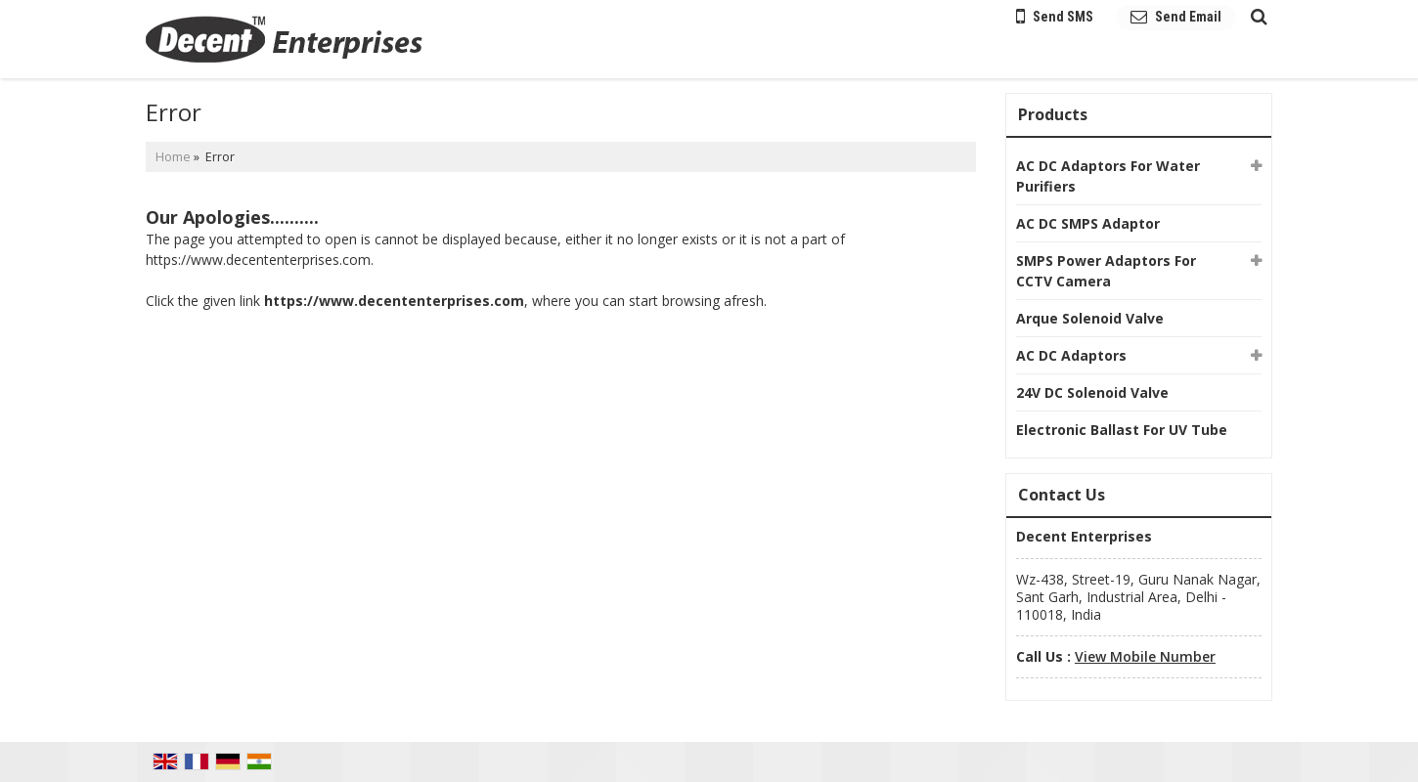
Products (1052, 114)
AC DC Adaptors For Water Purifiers (1108, 176)
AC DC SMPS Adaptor (1088, 223)
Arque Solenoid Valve (1090, 318)
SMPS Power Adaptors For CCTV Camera (1106, 270)
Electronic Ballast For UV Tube (1121, 429)
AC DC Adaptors (1071, 355)
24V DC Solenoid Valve (1092, 392)
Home (173, 157)
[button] (1145, 656)
